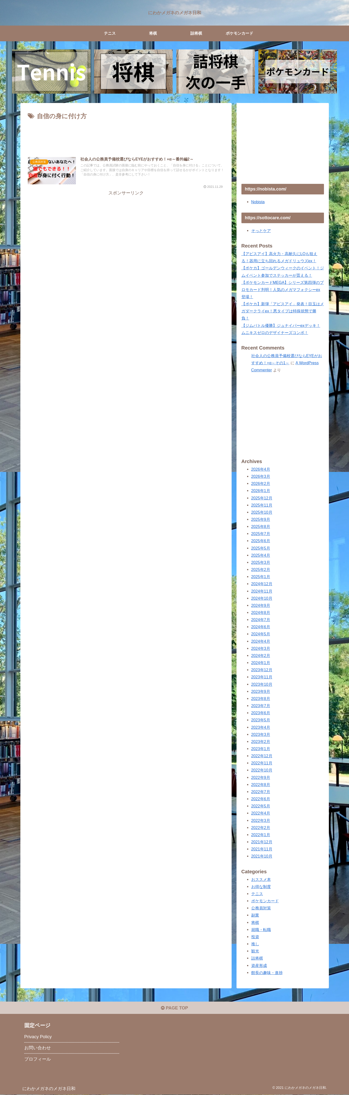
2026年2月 (260, 483)
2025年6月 (260, 541)
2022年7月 (260, 791)
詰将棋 (257, 958)
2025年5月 (260, 548)
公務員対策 (261, 908)
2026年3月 (260, 476)
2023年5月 (260, 720)
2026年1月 (260, 490)
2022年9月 (260, 777)
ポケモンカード (265, 901)
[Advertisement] (126, 135)
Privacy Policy (38, 1037)
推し (255, 944)
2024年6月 (260, 627)
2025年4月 (260, 555)
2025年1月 (260, 576)
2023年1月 (260, 748)
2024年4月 (260, 641)
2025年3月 (260, 562)
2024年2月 (260, 655)
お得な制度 (261, 886)
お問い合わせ (37, 1048)
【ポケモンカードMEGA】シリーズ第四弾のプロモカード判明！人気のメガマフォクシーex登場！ (282, 289)
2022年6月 (260, 799)
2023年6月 (260, 713)
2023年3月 (260, 734)
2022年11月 (261, 763)
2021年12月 (261, 842)
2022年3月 (260, 820)
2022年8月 (260, 784)
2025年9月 (260, 519)
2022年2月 (260, 827)
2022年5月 (260, 806)
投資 (255, 936)
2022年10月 (261, 770)
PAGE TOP (174, 1008)
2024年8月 (260, 612)
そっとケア (261, 230)
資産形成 (259, 965)
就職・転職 (261, 929)
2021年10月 (261, 856)
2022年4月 (260, 813)
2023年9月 (260, 691)
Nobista (258, 202)
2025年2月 (260, 569)
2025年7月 (260, 533)
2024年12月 (261, 584)
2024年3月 (260, 648)
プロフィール (37, 1059)
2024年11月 (261, 591)
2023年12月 (261, 670)
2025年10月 (261, 512)
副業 (255, 915)
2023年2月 (260, 741)
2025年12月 (261, 498)
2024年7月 (260, 619)
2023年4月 (260, 727)
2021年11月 (261, 849)
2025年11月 (261, 505)
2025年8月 (260, 526)
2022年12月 (261, 756)
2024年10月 (261, 598)
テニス (257, 893)
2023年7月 (260, 705)
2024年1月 (260, 662)
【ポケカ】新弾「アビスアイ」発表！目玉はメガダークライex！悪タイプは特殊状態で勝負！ (282, 311)
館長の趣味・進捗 (267, 972)
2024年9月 (260, 605)
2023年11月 (261, 677)
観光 (255, 951)
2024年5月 (260, 634)
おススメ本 (261, 879)
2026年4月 (260, 469)
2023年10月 (261, 684)
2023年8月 (260, 698)
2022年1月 (260, 834)
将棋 (255, 922)
